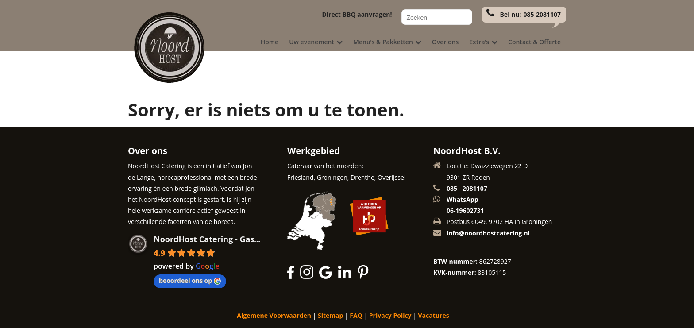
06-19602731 (465, 210)
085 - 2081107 (467, 188)
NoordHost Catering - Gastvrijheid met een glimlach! (257, 239)
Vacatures (433, 315)
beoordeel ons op (190, 280)
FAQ (356, 315)
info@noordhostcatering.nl (488, 233)
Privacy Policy (390, 315)
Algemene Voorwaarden (274, 315)
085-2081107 (542, 14)
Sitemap (330, 315)
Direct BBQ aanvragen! (357, 14)
